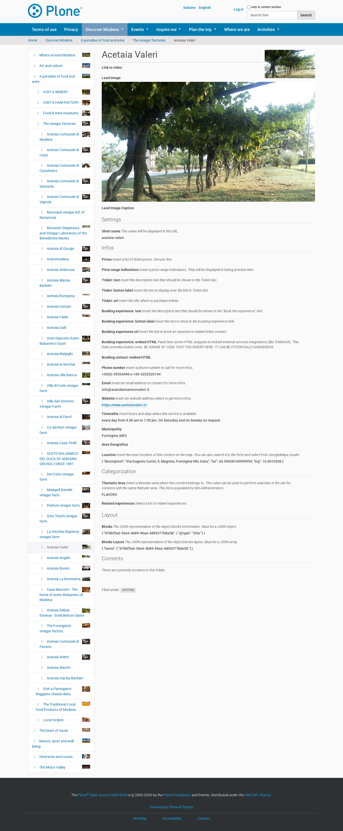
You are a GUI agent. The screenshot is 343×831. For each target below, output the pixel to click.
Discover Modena (102, 29)
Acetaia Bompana (68, 295)
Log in (239, 9)
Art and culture (64, 65)
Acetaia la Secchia (68, 364)
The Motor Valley (64, 767)
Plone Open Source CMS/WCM (102, 795)
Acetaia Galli (56, 328)
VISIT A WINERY (66, 92)
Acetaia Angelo (68, 557)
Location (201, 455)
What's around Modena (64, 55)
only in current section (266, 7)
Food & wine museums (66, 113)
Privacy (71, 29)
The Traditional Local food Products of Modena (63, 707)
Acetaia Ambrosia (68, 269)
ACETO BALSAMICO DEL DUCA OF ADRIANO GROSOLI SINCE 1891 (65, 458)
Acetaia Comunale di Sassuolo (65, 183)
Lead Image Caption (118, 208)
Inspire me (166, 29)
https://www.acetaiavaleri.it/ (124, 405)
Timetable (149, 414)
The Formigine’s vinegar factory (65, 628)
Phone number (147, 368)
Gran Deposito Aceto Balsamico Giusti (65, 340)
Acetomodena (68, 259)
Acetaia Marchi (58, 668)
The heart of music (64, 730)
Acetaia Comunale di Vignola (65, 199)
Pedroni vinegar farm (68, 505)
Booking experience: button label (168, 321)
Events (137, 29)
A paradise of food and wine (102, 40)
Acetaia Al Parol (68, 417)
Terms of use (44, 29)
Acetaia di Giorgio (68, 248)
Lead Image (111, 78)
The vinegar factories (149, 40)
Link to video (112, 67)
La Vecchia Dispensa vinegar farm (65, 534)
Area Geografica (115, 444)
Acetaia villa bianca (68, 375)
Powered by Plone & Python (171, 807)
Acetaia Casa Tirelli (68, 442)
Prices (137, 259)
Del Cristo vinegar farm (65, 476)
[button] (123, 29)
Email (144, 383)
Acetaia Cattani (68, 306)
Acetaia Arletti (68, 657)
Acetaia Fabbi (68, 317)
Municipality (112, 429)
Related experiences (144, 503)
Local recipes (66, 719)
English (205, 8)
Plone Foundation (177, 795)
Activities (266, 29)
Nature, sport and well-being (61, 743)
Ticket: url (140, 301)
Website (147, 398)
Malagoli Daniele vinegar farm (65, 492)
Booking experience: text (182, 311)
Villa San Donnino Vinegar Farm (65, 403)
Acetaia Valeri (68, 547)
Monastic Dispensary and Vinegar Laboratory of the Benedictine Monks (65, 232)
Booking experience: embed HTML (200, 344)
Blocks (169, 527)
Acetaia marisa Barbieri (64, 678)
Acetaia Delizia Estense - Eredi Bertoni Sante (65, 612)
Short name (140, 231)
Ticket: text (159, 280)
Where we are (237, 29)
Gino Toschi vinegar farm (65, 518)
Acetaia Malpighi (68, 353)
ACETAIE (128, 590)
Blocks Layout (170, 542)
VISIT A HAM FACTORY (66, 102)
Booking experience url (164, 332)
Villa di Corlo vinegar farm (65, 388)
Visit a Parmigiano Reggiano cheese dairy (63, 691)
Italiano (189, 8)
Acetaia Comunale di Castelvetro (65, 168)
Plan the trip (200, 29)
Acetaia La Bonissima (68, 578)
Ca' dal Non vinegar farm (65, 430)
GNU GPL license (258, 795)
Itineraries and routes (64, 756)
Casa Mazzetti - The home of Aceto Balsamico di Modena (65, 594)
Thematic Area (196, 485)
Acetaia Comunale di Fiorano (65, 644)
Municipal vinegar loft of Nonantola (62, 215)
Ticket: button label (155, 290)
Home (32, 40)
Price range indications (178, 270)
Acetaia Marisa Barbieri (65, 283)
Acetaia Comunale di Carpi (65, 152)
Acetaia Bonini (68, 568)
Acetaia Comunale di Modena (65, 137)
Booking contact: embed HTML (126, 357)
